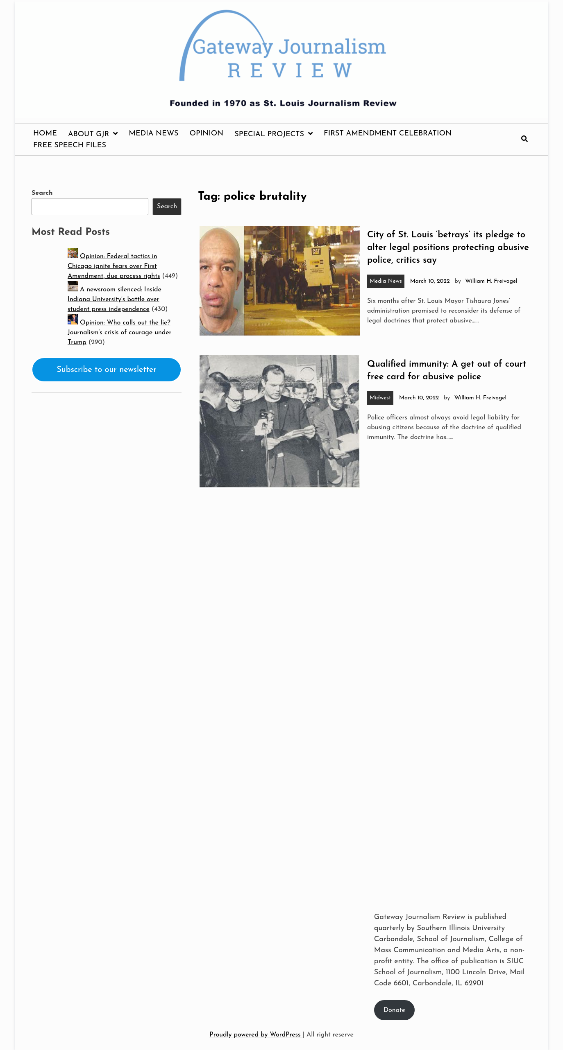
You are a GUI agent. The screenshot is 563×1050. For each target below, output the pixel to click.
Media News (153, 133)
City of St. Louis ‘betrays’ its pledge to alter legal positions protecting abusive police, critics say (448, 247)
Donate (394, 1010)
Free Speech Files (69, 145)
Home (45, 133)
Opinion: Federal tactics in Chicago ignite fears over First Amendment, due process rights (114, 266)
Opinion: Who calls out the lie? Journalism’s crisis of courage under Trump (120, 333)
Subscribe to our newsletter (107, 370)
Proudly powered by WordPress (255, 1035)
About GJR (88, 134)
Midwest (380, 398)
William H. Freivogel (491, 281)
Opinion (207, 133)
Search (42, 193)
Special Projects (269, 134)
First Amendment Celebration (388, 133)
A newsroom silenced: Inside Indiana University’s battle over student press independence (114, 299)
